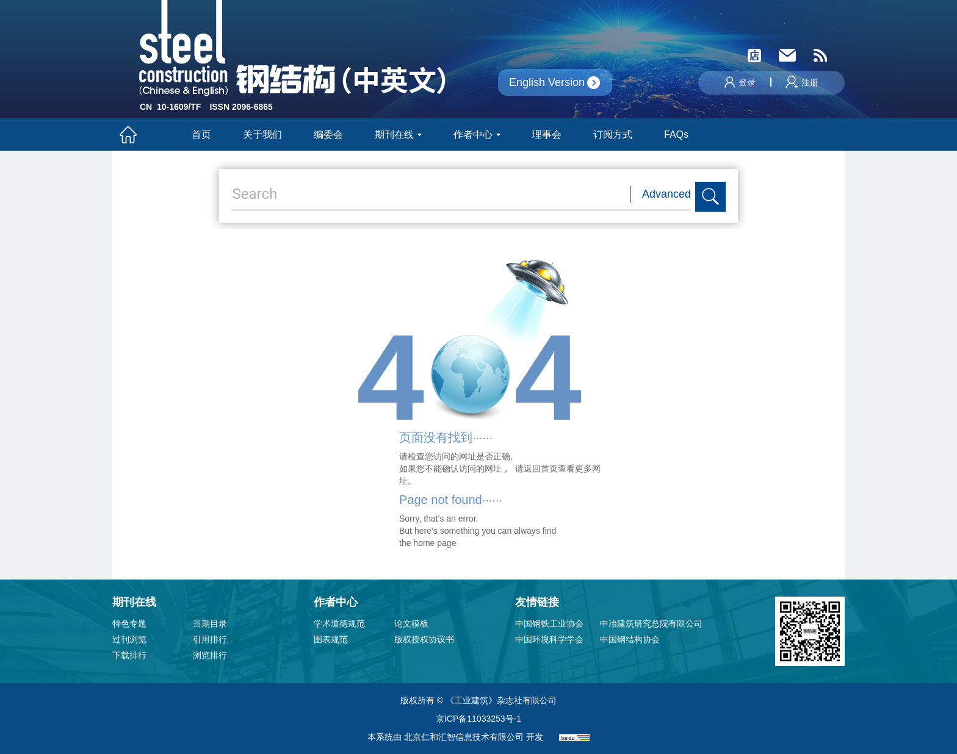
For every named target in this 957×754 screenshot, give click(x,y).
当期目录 (210, 623)
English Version (547, 82)
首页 (201, 134)
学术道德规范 (339, 623)
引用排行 (210, 639)
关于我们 (262, 134)
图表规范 (331, 639)
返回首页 (541, 468)
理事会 (547, 134)
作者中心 (476, 134)
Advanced (666, 194)
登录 (740, 82)
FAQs (677, 134)
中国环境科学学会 (549, 639)
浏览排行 (210, 655)
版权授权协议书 (424, 639)
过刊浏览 (129, 639)
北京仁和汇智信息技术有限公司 (464, 737)
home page (434, 543)
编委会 (328, 134)
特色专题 (129, 623)
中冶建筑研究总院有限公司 (651, 623)
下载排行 (129, 655)
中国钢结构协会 (630, 639)
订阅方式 (612, 134)
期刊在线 (398, 134)
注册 (801, 82)
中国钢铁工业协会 (549, 623)
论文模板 (411, 623)
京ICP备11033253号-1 (478, 718)
